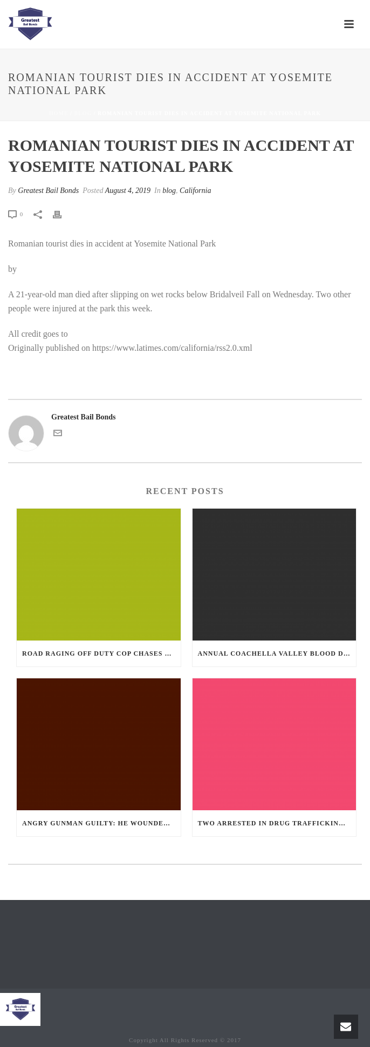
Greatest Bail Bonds (48, 190)
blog (83, 113)
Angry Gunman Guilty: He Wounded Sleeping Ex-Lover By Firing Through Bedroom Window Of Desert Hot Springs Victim (101, 823)
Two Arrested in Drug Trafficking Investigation (277, 823)
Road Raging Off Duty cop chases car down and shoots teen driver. (101, 653)
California (195, 190)
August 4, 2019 (127, 190)
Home (58, 113)
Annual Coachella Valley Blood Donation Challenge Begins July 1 (277, 653)
